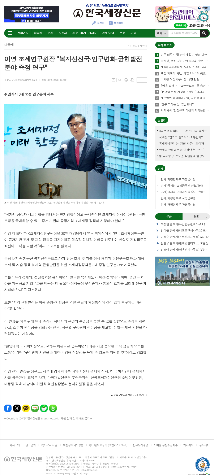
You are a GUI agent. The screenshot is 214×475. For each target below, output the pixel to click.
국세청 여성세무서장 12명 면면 (180, 79)
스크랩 (132, 80)
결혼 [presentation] (196, 216)
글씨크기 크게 (139, 80)
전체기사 (23, 33)
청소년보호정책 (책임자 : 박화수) (108, 445)
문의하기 (204, 445)
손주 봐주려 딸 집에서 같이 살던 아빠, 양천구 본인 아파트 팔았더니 (185, 55)
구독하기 (181, 25)
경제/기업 (108, 33)
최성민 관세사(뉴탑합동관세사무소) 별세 (185, 224)
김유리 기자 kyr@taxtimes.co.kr (20, 80)
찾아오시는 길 (49, 445)
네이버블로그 (35, 408)
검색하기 (204, 33)
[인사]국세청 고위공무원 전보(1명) (181, 185)
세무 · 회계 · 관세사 (84, 33)
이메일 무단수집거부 (166, 445)
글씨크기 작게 (144, 80)
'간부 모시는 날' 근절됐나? (177, 104)
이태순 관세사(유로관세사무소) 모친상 (184, 237)
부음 (179, 216)
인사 (160, 169)
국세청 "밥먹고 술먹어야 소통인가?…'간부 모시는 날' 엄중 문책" (183, 137)
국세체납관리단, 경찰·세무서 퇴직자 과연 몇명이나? (183, 143)
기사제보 (188, 445)
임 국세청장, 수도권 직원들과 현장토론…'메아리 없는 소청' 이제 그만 (183, 156)
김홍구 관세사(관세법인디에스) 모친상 (184, 243)
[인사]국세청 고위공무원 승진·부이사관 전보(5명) (183, 192)
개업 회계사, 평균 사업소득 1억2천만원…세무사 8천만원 (185, 73)
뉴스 (135, 45)
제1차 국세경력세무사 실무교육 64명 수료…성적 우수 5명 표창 (185, 67)
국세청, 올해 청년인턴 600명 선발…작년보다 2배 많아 (185, 61)
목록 (113, 80)
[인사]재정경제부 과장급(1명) (177, 179)
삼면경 (162, 120)
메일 (119, 80)
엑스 (17, 408)
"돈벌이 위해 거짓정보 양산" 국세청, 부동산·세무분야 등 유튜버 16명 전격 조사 (185, 92)
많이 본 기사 (165, 45)
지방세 (63, 33)
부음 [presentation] (168, 216)
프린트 (126, 80)
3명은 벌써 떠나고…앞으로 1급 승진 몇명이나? (185, 86)
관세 (50, 33)
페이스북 (8, 408)
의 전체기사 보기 (127, 395)
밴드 (53, 408)
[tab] (169, 216)
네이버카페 (44, 408)
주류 (122, 33)
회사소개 (14, 445)
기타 (133, 33)
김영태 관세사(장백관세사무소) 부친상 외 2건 (185, 249)
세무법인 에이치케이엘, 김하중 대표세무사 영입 (185, 98)
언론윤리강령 (140, 445)
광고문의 (30, 445)
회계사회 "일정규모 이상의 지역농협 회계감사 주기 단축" (185, 110)
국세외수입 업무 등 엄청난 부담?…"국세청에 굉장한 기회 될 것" (183, 150)
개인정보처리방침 (73, 445)
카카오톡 (26, 408)
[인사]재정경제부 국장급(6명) (177, 198)
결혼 (207, 216)
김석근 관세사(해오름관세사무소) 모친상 (185, 230)
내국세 (38, 33)
